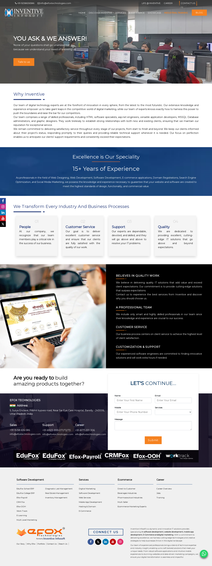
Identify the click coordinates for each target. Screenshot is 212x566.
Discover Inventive (100, 12)
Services (120, 12)
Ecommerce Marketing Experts (132, 506)
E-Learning (22, 515)
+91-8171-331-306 (85, 430)
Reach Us (63, 544)
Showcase (154, 12)
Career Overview (164, 489)
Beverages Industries (127, 493)
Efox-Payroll (22, 497)
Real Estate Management (57, 493)
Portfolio (41, 544)
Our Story (21, 544)
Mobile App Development (90, 502)
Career (168, 3)
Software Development (89, 493)
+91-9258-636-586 (20, 430)
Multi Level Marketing (27, 520)
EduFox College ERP (26, 493)
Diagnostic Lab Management (59, 489)
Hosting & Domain (87, 506)
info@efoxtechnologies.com (25, 434)
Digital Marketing (87, 489)
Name (117, 395)
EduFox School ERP (25, 489)
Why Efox (31, 544)
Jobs (158, 493)
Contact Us (188, 3)
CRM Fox (21, 502)
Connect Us (105, 532)
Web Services (85, 497)
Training (160, 497)
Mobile (118, 407)
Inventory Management (56, 497)
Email (157, 395)
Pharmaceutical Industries (130, 497)
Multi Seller (123, 502)
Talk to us (24, 61)
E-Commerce (137, 12)
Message (119, 419)
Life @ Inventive (151, 3)
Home (82, 12)
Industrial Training (176, 12)
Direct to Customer (126, 489)
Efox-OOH (21, 506)
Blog (199, 12)
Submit (153, 440)
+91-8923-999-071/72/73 (56, 430)
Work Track (22, 511)
